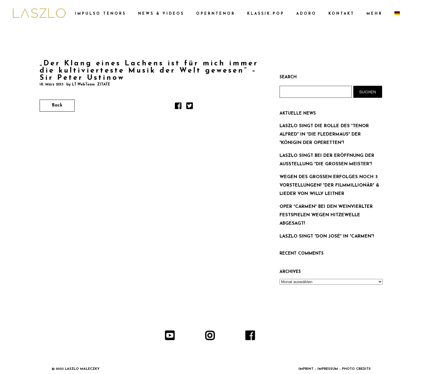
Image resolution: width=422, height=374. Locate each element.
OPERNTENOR (215, 14)
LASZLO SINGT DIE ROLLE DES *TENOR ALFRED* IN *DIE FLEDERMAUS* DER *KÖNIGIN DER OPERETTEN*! (324, 134)
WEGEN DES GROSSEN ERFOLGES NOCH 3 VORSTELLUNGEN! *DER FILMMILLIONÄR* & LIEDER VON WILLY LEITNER (329, 185)
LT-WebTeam (83, 84)
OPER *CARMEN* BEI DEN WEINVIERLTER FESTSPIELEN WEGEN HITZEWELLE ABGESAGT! (326, 215)
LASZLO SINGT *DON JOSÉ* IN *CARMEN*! (327, 236)
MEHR (374, 14)
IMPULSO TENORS (100, 14)
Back (57, 105)
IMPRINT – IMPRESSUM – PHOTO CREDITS (334, 369)
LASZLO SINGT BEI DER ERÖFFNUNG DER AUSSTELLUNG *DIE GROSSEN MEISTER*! (327, 160)
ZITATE (103, 84)
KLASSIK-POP (265, 14)
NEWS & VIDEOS (161, 14)
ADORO (306, 14)
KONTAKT (341, 14)
